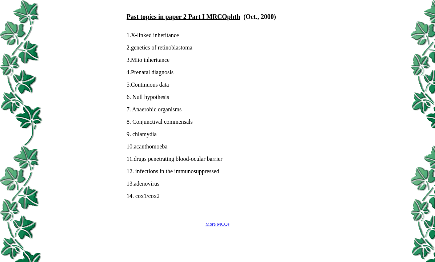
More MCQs (217, 224)
